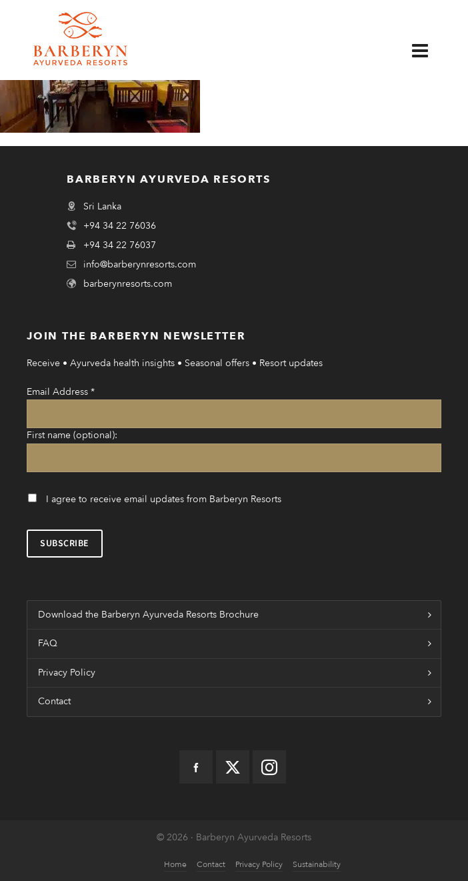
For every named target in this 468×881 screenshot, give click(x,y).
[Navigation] (430, 51)
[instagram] (269, 767)
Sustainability (317, 864)
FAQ (47, 643)
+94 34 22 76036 (119, 225)
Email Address (61, 391)
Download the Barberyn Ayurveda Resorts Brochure (148, 614)
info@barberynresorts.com (139, 264)
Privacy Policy (66, 672)
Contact (54, 701)
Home (175, 864)
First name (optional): (72, 435)
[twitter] (232, 767)
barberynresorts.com (127, 283)
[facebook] (196, 767)
